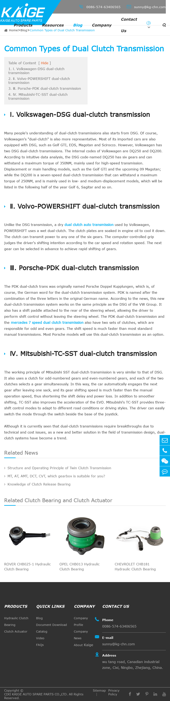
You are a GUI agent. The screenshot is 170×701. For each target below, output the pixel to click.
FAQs (40, 645)
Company (101, 25)
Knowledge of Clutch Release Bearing (37, 484)
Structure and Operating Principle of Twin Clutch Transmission (57, 468)
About (83, 645)
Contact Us (129, 25)
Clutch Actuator (15, 631)
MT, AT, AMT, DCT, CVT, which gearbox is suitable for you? (54, 476)
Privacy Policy (114, 692)
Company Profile (81, 621)
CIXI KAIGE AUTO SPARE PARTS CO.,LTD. (36, 694)
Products (23, 25)
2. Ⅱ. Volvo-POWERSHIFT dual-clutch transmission (39, 80)
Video (40, 638)
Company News (81, 635)
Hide (44, 63)
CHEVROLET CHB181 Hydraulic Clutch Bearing (135, 566)
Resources (53, 25)
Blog (77, 25)
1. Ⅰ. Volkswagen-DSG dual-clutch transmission (36, 71)
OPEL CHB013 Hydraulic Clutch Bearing (79, 566)
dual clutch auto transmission (88, 225)
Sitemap (99, 690)
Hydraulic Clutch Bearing (16, 621)
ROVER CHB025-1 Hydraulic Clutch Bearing (27, 566)
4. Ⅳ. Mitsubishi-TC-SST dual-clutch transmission (38, 96)
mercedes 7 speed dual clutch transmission (47, 322)
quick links (50, 606)
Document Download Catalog (51, 628)
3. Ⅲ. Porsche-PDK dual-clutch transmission (44, 88)
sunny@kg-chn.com (146, 6)
